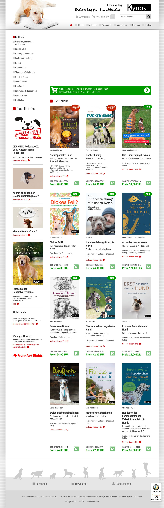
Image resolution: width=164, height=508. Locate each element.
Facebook (40, 483)
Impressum (70, 501)
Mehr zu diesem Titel (58, 176)
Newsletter (79, 483)
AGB (81, 501)
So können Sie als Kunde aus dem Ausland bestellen (26, 346)
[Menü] (160, 484)
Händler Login (122, 483)
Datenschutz (93, 501)
